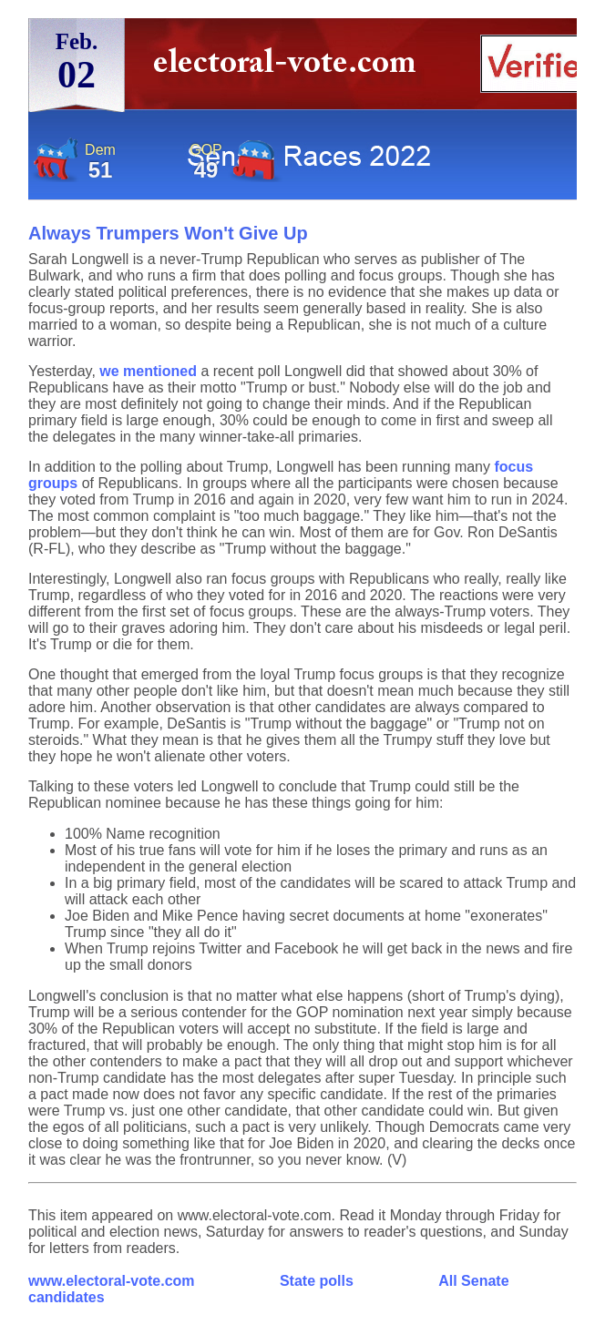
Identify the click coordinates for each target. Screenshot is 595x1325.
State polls (317, 1281)
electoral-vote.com (290, 67)
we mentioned (148, 371)
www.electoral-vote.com (111, 1281)
